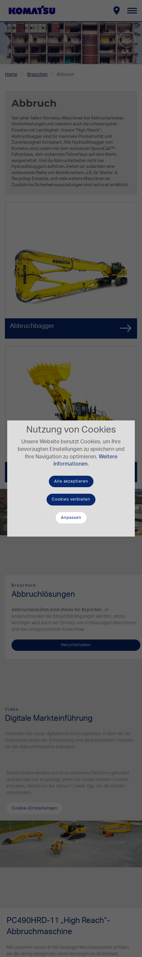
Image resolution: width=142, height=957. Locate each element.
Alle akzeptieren (71, 481)
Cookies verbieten (71, 499)
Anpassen (71, 518)
